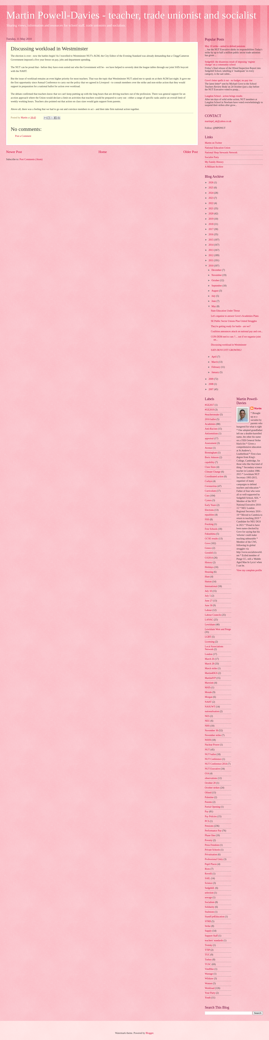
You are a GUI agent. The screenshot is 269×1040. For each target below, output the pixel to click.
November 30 (211, 730)
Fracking (209, 524)
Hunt (207, 576)
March (215, 362)
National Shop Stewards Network (221, 152)
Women (208, 983)
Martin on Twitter (213, 143)
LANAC (209, 619)
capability (209, 462)
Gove (207, 543)
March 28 (209, 663)
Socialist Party (212, 157)
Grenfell (209, 552)
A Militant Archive (214, 166)
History (208, 562)
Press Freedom (212, 845)
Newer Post (14, 152)
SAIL (207, 878)
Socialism (209, 902)
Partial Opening (212, 806)
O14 (207, 773)
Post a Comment (23, 136)
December (217, 270)
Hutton (208, 581)
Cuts (207, 495)
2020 (211, 213)
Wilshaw (209, 978)
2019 (211, 219)
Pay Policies (211, 816)
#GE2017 (209, 405)
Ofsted (208, 792)
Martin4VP (210, 678)
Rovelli (208, 873)
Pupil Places (211, 864)
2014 (211, 244)
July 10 (208, 591)
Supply (208, 930)
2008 (211, 384)
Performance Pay (213, 830)
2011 (211, 260)
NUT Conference (213, 759)
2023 (211, 198)
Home (102, 152)
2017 (211, 229)
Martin (257, 408)
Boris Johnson (212, 457)
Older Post (190, 152)
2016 (211, 234)
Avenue (208, 448)
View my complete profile (249, 570)
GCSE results (211, 538)
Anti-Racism (211, 428)
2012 (211, 255)
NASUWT (210, 706)
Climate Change (212, 471)
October (216, 280)
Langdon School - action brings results (223, 96)
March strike (211, 668)
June (214, 301)
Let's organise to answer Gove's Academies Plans (234, 316)
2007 (211, 389)
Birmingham (211, 452)
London (208, 654)
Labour (208, 610)
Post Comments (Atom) (31, 159)
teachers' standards (214, 940)
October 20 (210, 783)
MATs (208, 687)
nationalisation (212, 711)
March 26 (209, 659)
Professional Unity (214, 859)
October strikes (212, 787)
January (216, 372)
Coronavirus (211, 486)
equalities (209, 514)
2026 (211, 182)
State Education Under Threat (225, 310)
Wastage (209, 973)
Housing (209, 572)
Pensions (209, 826)
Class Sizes (210, 467)
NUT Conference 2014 (216, 764)
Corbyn (208, 481)
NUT (207, 749)
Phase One (210, 835)
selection (209, 892)
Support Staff (211, 935)
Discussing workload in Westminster (228, 344)
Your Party (210, 993)
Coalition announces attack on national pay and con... (237, 331)
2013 (211, 250)
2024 (211, 193)
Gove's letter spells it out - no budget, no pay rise (228, 80)
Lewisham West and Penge (218, 629)
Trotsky (208, 945)
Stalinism (209, 912)
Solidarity (209, 907)
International (211, 586)
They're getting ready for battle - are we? (230, 326)
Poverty (208, 840)
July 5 (208, 595)
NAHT (208, 702)
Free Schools (211, 529)
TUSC (208, 964)
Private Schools (212, 849)
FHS (207, 519)
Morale (208, 692)
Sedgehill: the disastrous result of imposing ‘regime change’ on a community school (230, 63)
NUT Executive (212, 768)
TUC (207, 954)
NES (207, 716)
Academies (210, 424)
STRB (208, 921)
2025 (211, 187)
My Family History (214, 162)
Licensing (209, 641)
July (214, 296)
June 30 (208, 605)
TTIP (207, 950)
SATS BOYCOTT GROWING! (226, 350)
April (214, 356)
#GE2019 (209, 409)
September (217, 285)
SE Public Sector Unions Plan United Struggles (234, 321)
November (217, 275)
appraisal (209, 438)
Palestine (209, 797)
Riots (207, 869)
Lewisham (210, 624)
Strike (208, 926)
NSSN (208, 740)
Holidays (209, 567)
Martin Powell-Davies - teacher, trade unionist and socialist (131, 15)
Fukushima (210, 534)
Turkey (208, 959)
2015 (211, 239)
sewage (208, 897)
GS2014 (209, 557)
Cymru (208, 500)
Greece (208, 548)
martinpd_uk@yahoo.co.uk (218, 121)
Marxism (209, 682)
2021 (211, 208)
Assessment (210, 443)
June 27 (208, 600)
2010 (211, 265)
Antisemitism (211, 433)
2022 (211, 203)
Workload (209, 988)
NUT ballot (210, 754)
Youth (208, 997)
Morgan (208, 697)
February (216, 367)
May (214, 306)
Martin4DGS (211, 673)
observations (211, 778)
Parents (208, 802)
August (215, 290)
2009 (211, 379)
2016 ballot (210, 419)
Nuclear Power (212, 744)
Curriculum (210, 491)
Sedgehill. (210, 888)
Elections (209, 510)
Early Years (210, 505)
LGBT (208, 637)
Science (208, 883)
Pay (207, 811)
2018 (211, 224)
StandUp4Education (214, 916)
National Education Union (217, 147)
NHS (207, 725)
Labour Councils (213, 615)
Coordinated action (214, 476)
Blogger (149, 1033)
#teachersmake (212, 414)
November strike (213, 735)
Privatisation (211, 854)
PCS (207, 821)
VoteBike (209, 969)
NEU (207, 721)
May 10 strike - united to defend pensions (225, 46)
